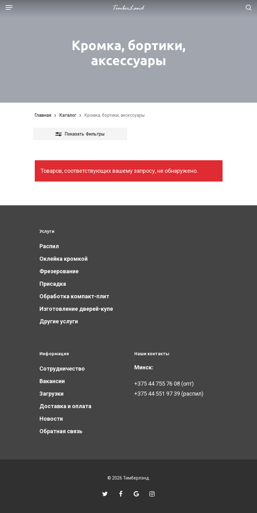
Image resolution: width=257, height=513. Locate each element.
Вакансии (52, 381)
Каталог (67, 115)
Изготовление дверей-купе (76, 308)
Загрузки (51, 393)
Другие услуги (58, 321)
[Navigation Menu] (9, 7)
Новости (51, 418)
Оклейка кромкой (63, 258)
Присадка (52, 283)
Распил (49, 246)
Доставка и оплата (65, 406)
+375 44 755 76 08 (157, 383)
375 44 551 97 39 (158, 393)
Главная (43, 115)
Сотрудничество (62, 368)
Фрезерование (59, 271)
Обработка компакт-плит (74, 296)
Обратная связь (60, 431)
